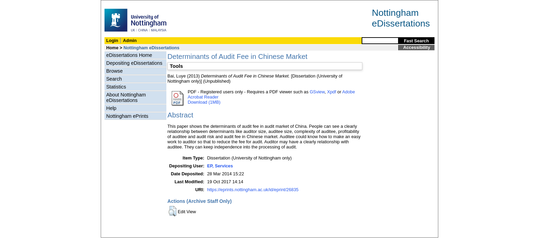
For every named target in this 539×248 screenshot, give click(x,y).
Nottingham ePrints (127, 116)
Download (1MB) (204, 102)
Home (112, 47)
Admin (130, 40)
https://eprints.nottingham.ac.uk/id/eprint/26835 (252, 189)
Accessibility (416, 47)
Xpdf (331, 91)
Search (114, 79)
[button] (172, 211)
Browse (114, 71)
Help (111, 108)
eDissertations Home (129, 55)
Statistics (116, 87)
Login (112, 40)
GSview (317, 91)
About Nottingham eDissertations (126, 97)
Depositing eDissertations (134, 63)
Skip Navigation (116, 4)
